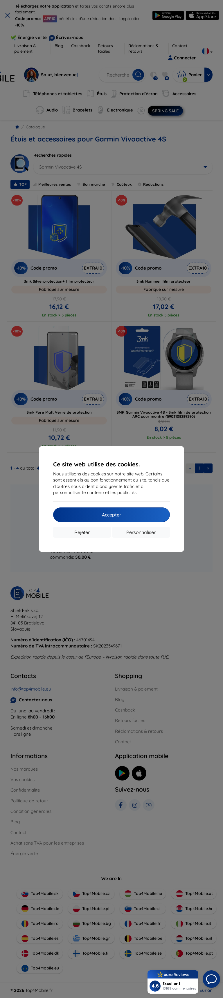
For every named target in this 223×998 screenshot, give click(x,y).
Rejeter (82, 532)
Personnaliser (141, 532)
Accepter (111, 515)
